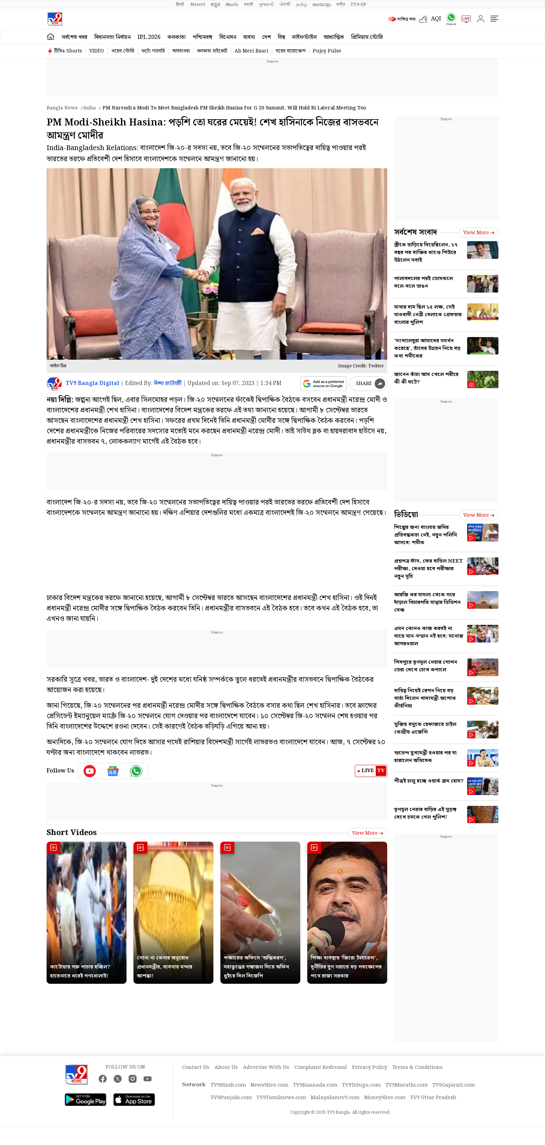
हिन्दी (180, 4)
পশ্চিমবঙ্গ (202, 37)
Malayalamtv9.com (335, 1098)
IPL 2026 (149, 37)
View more (367, 833)
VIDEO (96, 51)
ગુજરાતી (266, 4)
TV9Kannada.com (315, 1085)
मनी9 (340, 4)
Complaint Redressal (320, 1067)
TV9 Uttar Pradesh (433, 1098)
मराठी (248, 4)
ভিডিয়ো (406, 515)
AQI (436, 19)
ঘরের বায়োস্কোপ (291, 51)
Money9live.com (385, 1098)
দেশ (266, 37)
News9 (197, 4)
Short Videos (72, 833)
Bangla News (62, 108)
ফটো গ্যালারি (153, 51)
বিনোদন (227, 37)
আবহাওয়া (181, 51)
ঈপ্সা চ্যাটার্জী (167, 383)
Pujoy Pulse (327, 51)
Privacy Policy (369, 1067)
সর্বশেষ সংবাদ (415, 232)
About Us (226, 1067)
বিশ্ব (281, 37)
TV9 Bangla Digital (92, 383)
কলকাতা (177, 37)
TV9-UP (358, 4)
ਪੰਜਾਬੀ (285, 4)
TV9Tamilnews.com (281, 1098)
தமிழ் (301, 4)
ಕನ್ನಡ (215, 4)
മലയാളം (321, 4)
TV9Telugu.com (361, 1085)
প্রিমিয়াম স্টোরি (367, 37)
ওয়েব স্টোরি (122, 51)
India (89, 108)
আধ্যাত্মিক (334, 37)
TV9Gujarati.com (453, 1085)
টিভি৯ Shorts (68, 51)
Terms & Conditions (417, 1067)
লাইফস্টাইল (304, 37)
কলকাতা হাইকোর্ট (212, 51)
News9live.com (269, 1085)
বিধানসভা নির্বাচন (112, 37)
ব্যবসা (249, 37)
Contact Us (195, 1067)
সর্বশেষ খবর (74, 37)
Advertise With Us (266, 1067)
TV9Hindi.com (228, 1085)
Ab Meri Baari (251, 51)
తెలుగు (232, 4)
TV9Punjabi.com (231, 1098)
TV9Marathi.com (406, 1085)
